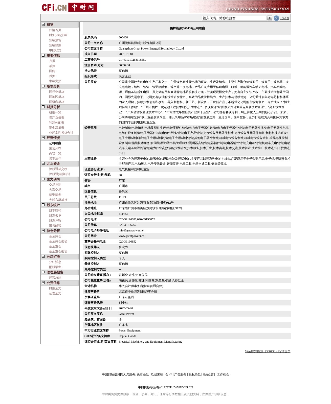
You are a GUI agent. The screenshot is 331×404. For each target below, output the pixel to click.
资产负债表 (56, 117)
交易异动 (55, 184)
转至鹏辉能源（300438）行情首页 (268, 351)
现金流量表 (56, 127)
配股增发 (55, 267)
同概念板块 (56, 102)
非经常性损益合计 (61, 132)
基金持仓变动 (58, 241)
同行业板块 (56, 91)
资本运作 (55, 158)
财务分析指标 (58, 35)
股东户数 (55, 220)
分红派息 (55, 262)
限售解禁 (55, 225)
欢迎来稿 (157, 374)
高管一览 (55, 153)
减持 (52, 66)
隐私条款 (195, 374)
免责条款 (143, 374)
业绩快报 (55, 45)
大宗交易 (55, 190)
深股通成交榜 (58, 169)
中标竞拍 (55, 81)
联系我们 (209, 374)
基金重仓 (55, 246)
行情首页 (55, 30)
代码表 (284, 18)
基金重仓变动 (58, 251)
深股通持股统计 (59, 174)
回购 (52, 71)
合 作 (168, 374)
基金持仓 (55, 236)
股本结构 (55, 210)
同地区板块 (56, 97)
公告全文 (55, 293)
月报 (52, 61)
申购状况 (55, 50)
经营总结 (55, 277)
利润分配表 (56, 122)
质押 (52, 76)
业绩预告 (55, 40)
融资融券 (55, 195)
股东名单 (55, 215)
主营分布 (55, 148)
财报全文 (55, 288)
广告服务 (180, 374)
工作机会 (223, 374)
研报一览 (55, 112)
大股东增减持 (58, 200)
